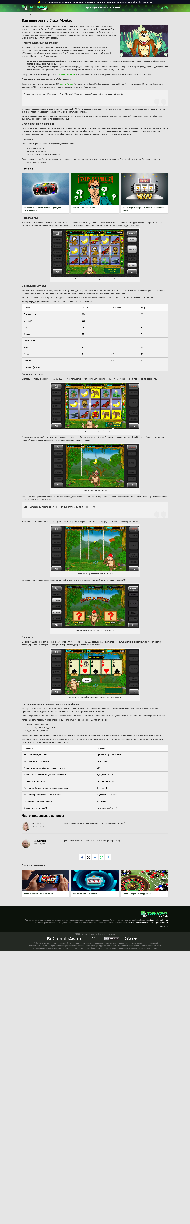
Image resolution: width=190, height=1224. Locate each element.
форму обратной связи (159, 921)
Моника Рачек (38, 824)
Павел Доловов (39, 841)
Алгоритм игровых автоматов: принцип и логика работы (43, 209)
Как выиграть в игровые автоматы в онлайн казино (143, 209)
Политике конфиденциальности (140, 923)
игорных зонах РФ (67, 74)
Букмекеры (91, 8)
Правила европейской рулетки (137, 894)
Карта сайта (163, 927)
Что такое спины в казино (85, 894)
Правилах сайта (161, 923)
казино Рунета (66, 84)
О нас (117, 8)
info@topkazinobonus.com (142, 2)
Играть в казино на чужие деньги (39, 894)
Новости (102, 8)
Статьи (110, 8)
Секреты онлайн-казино (84, 208)
